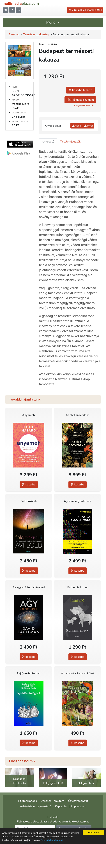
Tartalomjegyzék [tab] (70, 142)
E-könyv (14, 34)
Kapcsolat (61, 806)
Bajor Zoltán (48, 44)
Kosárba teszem (80, 90)
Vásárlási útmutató (52, 801)
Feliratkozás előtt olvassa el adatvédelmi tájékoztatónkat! (53, 822)
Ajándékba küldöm (80, 100)
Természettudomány (36, 34)
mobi (88, 125)
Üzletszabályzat (78, 801)
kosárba (28, 485)
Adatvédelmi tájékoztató (35, 806)
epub (76, 125)
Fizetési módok (27, 801)
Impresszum (78, 806)
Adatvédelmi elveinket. (52, 840)
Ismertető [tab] (48, 142)
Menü (53, 22)
